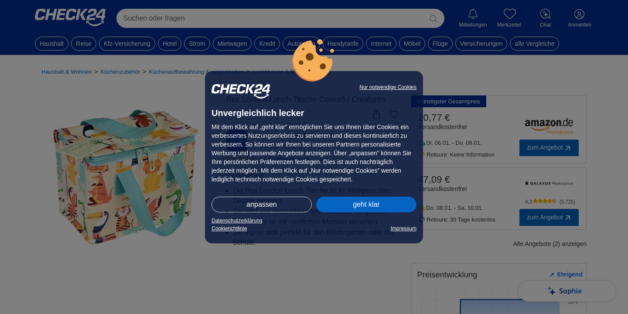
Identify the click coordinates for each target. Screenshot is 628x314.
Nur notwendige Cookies (387, 87)
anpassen (261, 204)
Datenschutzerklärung (237, 221)
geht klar (366, 204)
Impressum (403, 228)
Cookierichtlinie (229, 228)
